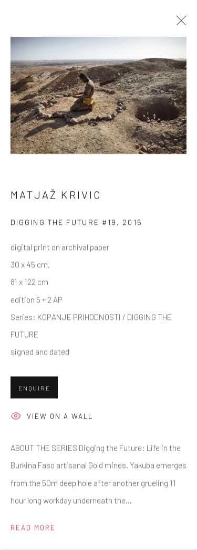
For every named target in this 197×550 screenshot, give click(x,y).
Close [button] (178, 24)
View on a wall (52, 418)
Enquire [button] (34, 388)
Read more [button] (33, 529)
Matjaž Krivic (56, 196)
